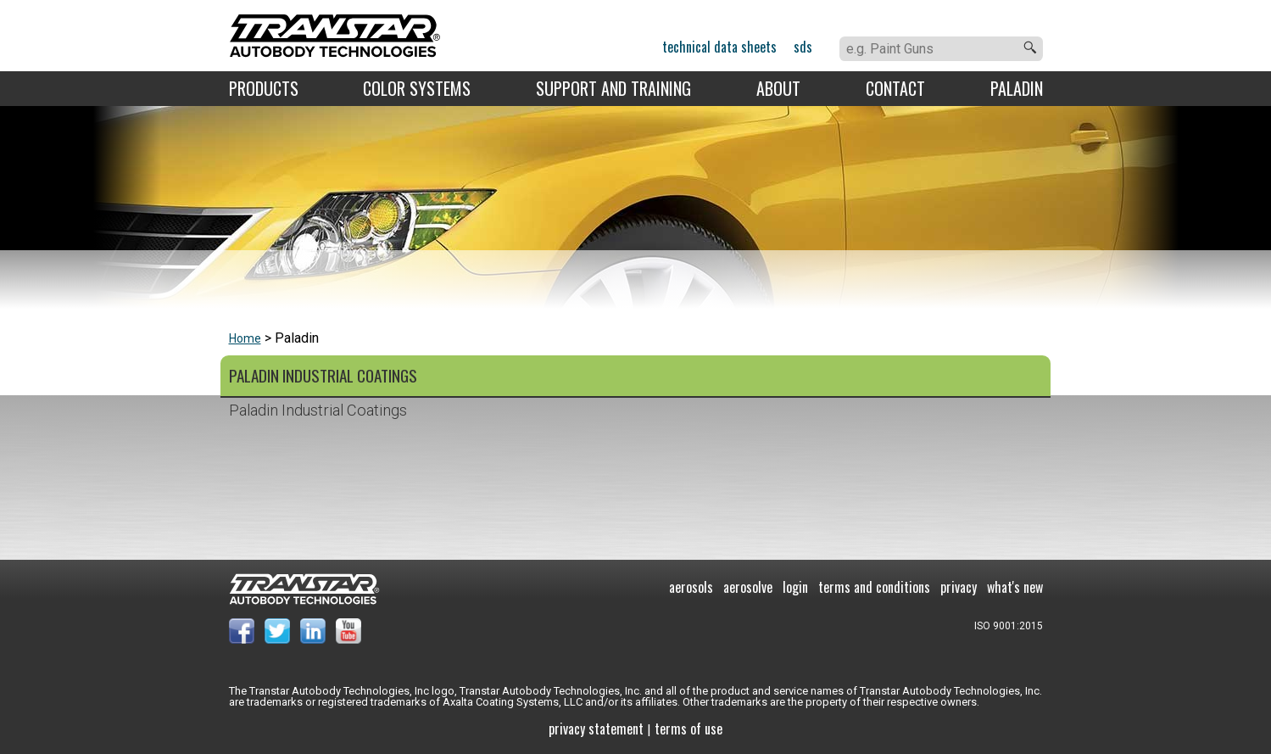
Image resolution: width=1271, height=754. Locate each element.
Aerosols (691, 587)
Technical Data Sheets (719, 46)
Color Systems (417, 88)
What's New (1015, 587)
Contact (895, 88)
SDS (803, 46)
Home (245, 338)
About (778, 88)
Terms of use (688, 728)
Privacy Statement (596, 728)
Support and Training (613, 88)
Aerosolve (747, 587)
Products (263, 88)
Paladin (1016, 88)
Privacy (958, 587)
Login (795, 587)
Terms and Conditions (874, 587)
